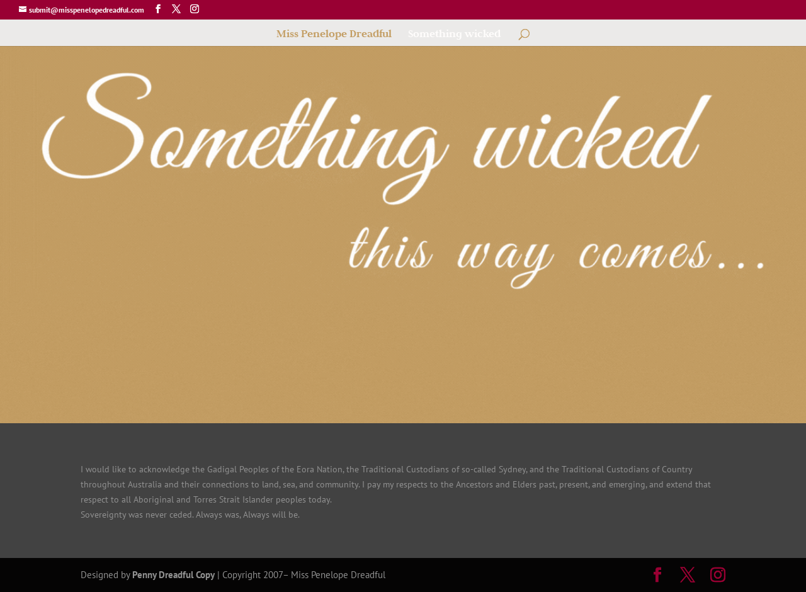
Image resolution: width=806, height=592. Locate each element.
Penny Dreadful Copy (173, 575)
